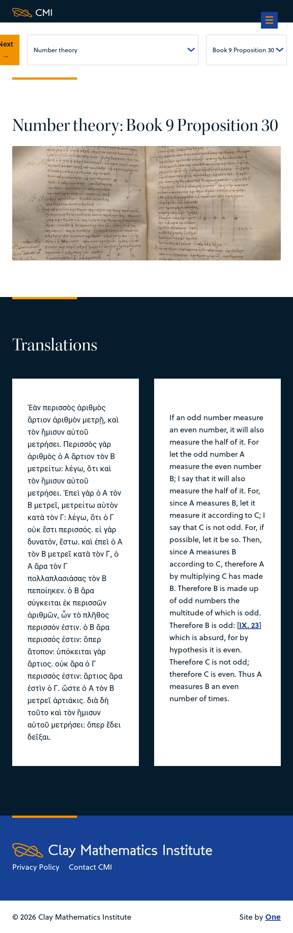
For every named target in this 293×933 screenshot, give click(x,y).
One (273, 916)
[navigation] (269, 21)
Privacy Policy (36, 866)
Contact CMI (90, 866)
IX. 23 (249, 624)
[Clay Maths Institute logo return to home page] (112, 12)
